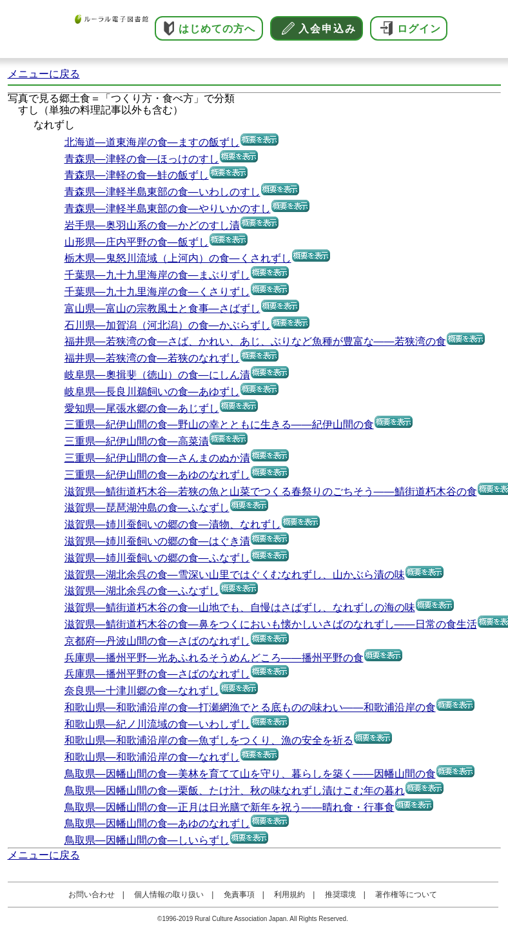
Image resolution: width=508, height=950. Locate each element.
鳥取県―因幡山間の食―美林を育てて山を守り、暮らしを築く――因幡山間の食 (250, 773)
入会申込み (327, 28)
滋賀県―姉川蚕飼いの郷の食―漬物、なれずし (172, 524)
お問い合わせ (91, 894)
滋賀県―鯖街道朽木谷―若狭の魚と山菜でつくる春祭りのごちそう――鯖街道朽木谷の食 (270, 491)
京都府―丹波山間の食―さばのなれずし (157, 640)
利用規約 (289, 894)
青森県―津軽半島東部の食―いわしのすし (162, 191)
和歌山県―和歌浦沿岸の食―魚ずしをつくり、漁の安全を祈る (208, 740)
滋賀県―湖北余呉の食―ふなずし (141, 590)
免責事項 (239, 894)
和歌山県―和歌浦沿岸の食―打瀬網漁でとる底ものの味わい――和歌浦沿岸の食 (250, 707)
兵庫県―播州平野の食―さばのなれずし (157, 673)
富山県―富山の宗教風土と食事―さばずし (162, 308)
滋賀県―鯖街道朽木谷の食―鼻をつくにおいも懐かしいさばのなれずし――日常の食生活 (270, 624)
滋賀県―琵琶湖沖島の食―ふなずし (147, 507)
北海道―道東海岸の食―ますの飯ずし (152, 142)
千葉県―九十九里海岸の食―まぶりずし (157, 274)
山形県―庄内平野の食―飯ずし (136, 242)
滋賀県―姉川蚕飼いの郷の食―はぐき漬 (157, 541)
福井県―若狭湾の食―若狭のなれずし (152, 358)
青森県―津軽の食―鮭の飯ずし (136, 175)
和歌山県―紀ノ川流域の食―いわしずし (157, 724)
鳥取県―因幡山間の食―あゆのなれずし (157, 823)
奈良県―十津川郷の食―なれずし (141, 690)
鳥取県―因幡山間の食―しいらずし (147, 840)
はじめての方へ (217, 28)
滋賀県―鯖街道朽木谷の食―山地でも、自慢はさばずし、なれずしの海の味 (239, 607)
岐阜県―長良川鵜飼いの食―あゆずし (152, 391)
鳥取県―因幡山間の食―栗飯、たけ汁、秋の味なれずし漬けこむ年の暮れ (234, 790)
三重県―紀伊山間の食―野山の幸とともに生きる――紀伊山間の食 (219, 424)
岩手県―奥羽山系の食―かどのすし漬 (152, 225)
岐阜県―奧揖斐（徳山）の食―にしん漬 (157, 374)
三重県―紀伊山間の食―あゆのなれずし (157, 474)
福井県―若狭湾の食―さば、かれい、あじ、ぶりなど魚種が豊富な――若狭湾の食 (255, 341)
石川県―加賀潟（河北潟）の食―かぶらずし (167, 325)
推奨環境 (340, 894)
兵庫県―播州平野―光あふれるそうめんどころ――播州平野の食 (214, 657)
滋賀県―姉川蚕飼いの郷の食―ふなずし (157, 557)
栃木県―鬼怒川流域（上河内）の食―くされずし (177, 258)
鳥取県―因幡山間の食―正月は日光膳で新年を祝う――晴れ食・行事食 (229, 807)
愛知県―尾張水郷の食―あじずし (141, 408)
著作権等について (406, 894)
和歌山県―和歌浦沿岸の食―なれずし (152, 756)
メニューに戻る (44, 73)
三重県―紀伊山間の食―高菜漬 (136, 441)
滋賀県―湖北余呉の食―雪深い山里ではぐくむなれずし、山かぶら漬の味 (234, 574)
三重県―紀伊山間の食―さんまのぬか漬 (157, 457)
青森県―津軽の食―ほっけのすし (141, 158)
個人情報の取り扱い (169, 894)
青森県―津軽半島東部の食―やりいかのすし (167, 208)
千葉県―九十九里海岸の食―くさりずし (157, 291)
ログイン (419, 28)
